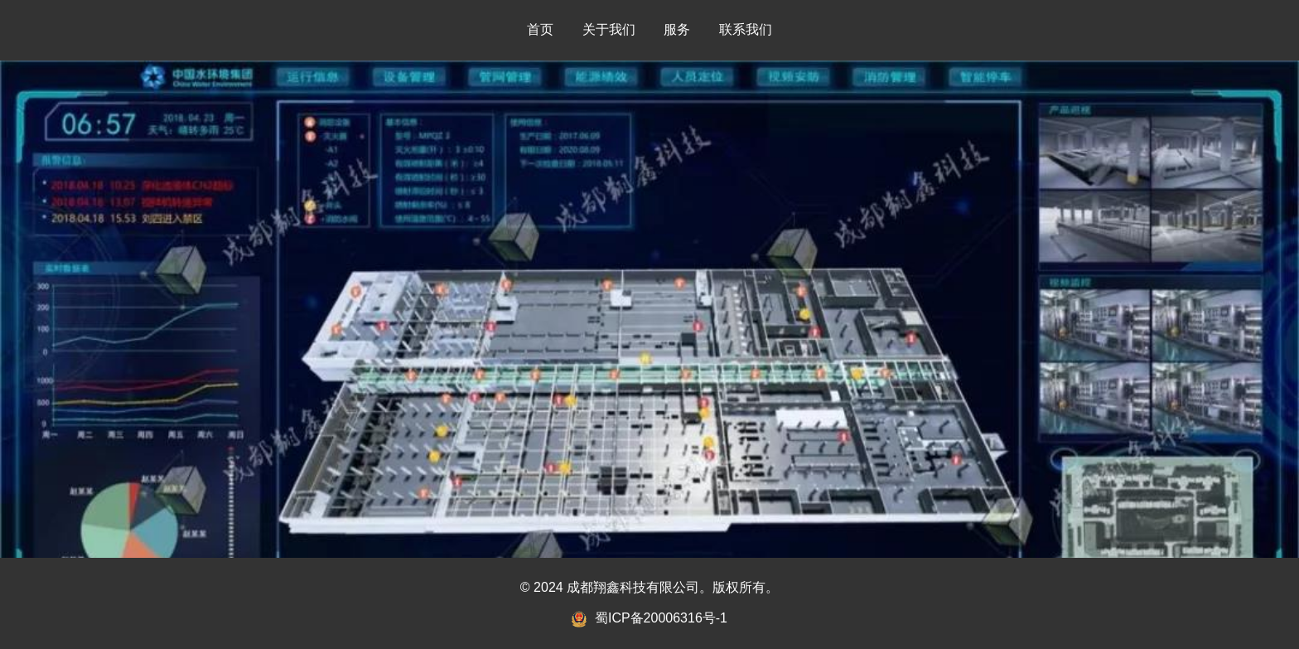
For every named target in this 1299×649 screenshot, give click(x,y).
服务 (677, 29)
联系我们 (745, 29)
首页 (540, 29)
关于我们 (608, 29)
